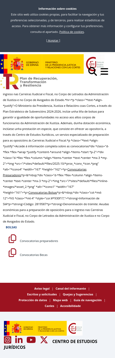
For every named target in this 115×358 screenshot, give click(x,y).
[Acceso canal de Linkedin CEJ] (19, 341)
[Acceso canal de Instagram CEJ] (8, 341)
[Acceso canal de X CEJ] (44, 341)
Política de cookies (71, 32)
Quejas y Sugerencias (78, 294)
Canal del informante (71, 288)
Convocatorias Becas (28, 255)
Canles (50, 306)
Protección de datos (33, 300)
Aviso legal (42, 288)
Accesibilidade (70, 306)
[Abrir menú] (106, 73)
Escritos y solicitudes (42, 294)
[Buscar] (94, 73)
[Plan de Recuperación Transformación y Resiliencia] (28, 81)
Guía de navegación (88, 300)
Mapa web (60, 300)
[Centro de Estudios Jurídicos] (52, 64)
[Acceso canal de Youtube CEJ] (31, 341)
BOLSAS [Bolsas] (11, 227)
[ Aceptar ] (53, 40)
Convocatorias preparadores (33, 241)
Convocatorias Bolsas (43, 192)
